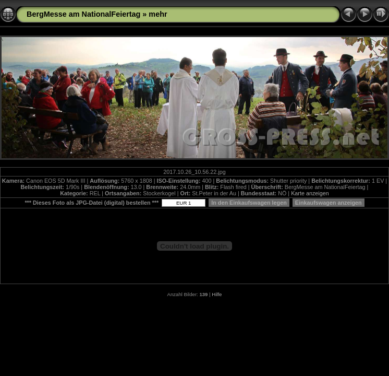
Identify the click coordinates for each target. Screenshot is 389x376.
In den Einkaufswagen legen (249, 202)
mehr (158, 14)
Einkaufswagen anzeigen (328, 202)
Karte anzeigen (310, 193)
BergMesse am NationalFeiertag (83, 14)
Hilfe (217, 294)
